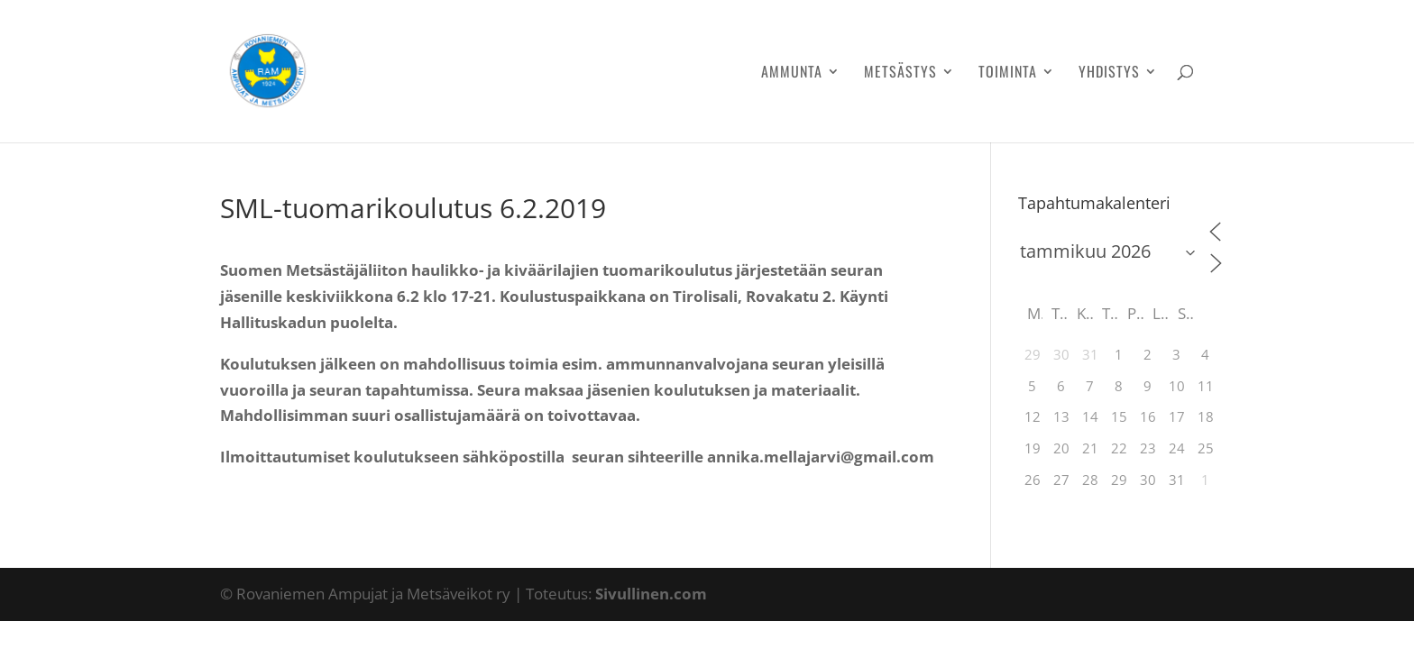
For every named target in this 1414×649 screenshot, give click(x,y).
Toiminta (1007, 73)
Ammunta (791, 73)
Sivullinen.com (651, 593)
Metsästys (900, 73)
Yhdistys (1109, 73)
